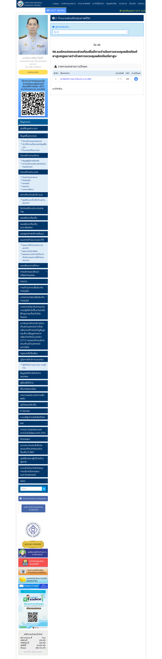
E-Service (25, 411)
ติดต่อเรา (141, 3)
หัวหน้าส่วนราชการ (29, 177)
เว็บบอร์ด (132, 3)
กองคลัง (25, 183)
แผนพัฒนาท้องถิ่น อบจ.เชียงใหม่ (28, 225)
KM (21, 423)
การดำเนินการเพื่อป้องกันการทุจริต (31, 289)
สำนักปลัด (26, 180)
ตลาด (22, 481)
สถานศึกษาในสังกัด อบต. (31, 194)
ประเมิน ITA (123, 3)
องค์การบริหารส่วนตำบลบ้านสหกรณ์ (33, 508)
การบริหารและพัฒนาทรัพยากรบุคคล (29, 273)
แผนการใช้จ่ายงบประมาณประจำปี (32, 247)
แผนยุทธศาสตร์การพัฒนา (32, 233)
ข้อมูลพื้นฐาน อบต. (28, 136)
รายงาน (23, 281)
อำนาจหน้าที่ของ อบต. (31, 150)
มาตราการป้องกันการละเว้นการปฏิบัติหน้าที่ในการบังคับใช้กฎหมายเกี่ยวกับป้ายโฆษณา (32, 312)
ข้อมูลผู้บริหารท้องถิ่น (30, 160)
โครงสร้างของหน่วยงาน (32, 141)
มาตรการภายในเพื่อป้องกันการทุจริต (32, 298)
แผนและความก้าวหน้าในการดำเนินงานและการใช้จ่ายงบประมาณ (33, 257)
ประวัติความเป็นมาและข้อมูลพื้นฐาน (34, 146)
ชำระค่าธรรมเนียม (28, 389)
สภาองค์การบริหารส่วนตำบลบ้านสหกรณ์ (34, 165)
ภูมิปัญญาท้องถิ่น (28, 404)
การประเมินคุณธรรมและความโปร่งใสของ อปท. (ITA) (32, 431)
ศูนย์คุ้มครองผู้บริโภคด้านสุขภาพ (32, 460)
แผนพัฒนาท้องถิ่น (28, 217)
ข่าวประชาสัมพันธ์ (84, 3)
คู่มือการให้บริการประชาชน (32, 359)
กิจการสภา (25, 439)
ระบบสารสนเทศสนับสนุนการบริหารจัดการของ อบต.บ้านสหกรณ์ (31, 471)
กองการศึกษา (28, 189)
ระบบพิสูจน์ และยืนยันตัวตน (32, 417)
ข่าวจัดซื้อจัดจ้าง (98, 3)
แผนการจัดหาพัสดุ (29, 251)
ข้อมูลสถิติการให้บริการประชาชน (30, 374)
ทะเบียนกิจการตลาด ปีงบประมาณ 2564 (75, 79)
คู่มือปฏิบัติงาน (26, 382)
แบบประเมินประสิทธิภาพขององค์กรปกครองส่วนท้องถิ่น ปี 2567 (31, 449)
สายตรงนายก (33, 72)
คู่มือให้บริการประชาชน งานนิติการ (34, 366)
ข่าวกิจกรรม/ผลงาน (68, 3)
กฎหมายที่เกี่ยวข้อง (29, 353)
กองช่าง (25, 186)
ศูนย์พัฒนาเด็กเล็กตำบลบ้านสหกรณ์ (33, 201)
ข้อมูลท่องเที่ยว (111, 3)
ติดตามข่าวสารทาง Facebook (33, 498)
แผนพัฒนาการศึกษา (29, 265)
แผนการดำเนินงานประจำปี (32, 240)
